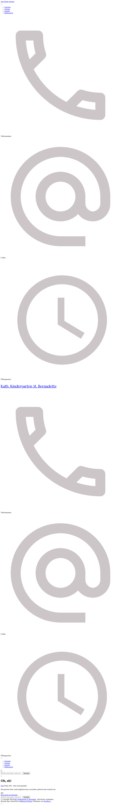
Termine (7, 9)
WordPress (47, 801)
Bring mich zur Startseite (9, 795)
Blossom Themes (26, 801)
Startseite (7, 7)
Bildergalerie (8, 13)
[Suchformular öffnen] (1, 771)
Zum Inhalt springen (7, 2)
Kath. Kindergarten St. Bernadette (29, 386)
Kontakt (7, 11)
